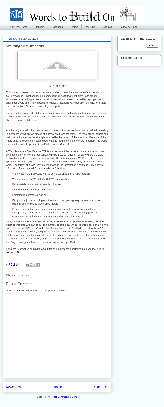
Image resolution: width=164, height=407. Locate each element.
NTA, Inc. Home (18, 26)
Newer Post (14, 387)
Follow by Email (128, 26)
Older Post (101, 387)
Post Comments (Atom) (65, 396)
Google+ (107, 26)
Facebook (57, 26)
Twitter (74, 26)
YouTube (90, 26)
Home (58, 387)
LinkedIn (39, 26)
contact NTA (13, 252)
